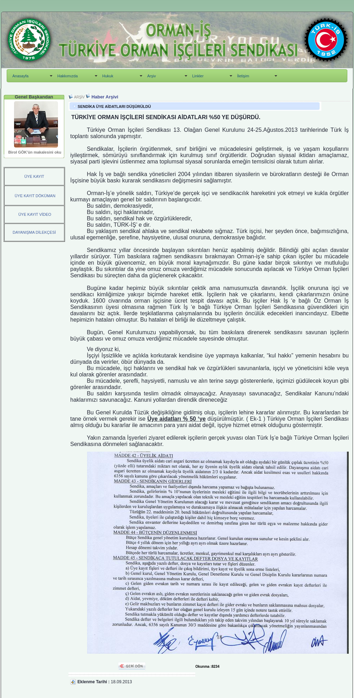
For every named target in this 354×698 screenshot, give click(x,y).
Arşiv (151, 76)
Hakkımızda (67, 76)
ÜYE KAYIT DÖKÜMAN (35, 196)
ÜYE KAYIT (34, 176)
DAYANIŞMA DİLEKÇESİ (34, 232)
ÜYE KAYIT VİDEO (34, 214)
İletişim (243, 76)
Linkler (197, 76)
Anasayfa (20, 76)
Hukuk (107, 76)
